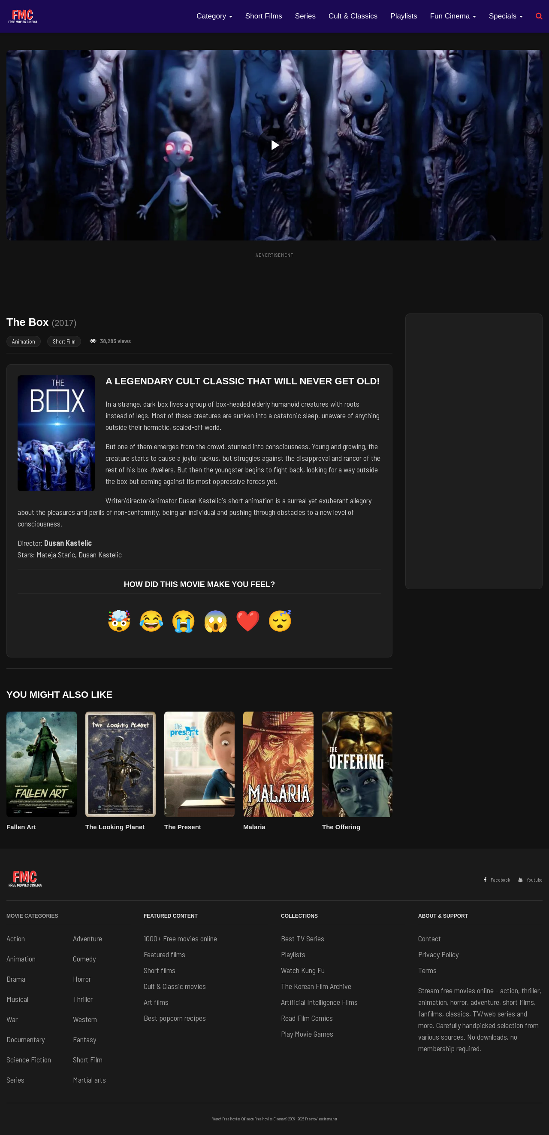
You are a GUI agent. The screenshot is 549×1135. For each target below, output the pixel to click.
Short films (159, 970)
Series (305, 16)
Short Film (64, 341)
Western (85, 1019)
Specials (506, 16)
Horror (82, 978)
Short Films (263, 16)
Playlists (403, 16)
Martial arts (89, 1079)
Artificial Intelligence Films (319, 1002)
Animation (23, 341)
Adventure (87, 938)
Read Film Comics (307, 1017)
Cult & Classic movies (175, 986)
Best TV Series (302, 938)
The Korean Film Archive (316, 986)
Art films (156, 1002)
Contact (429, 938)
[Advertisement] (274, 280)
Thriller (83, 999)
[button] (274, 145)
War (12, 1019)
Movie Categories (32, 916)
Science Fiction (28, 1059)
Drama (15, 978)
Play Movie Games (307, 1033)
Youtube (531, 879)
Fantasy (84, 1039)
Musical (17, 999)
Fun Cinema (453, 16)
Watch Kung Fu (303, 970)
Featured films (164, 954)
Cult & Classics (353, 16)
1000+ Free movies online (180, 938)
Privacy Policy (438, 954)
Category (214, 16)
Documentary (25, 1039)
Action (15, 938)
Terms (427, 970)
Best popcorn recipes (175, 1017)
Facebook (497, 879)
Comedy (84, 958)
